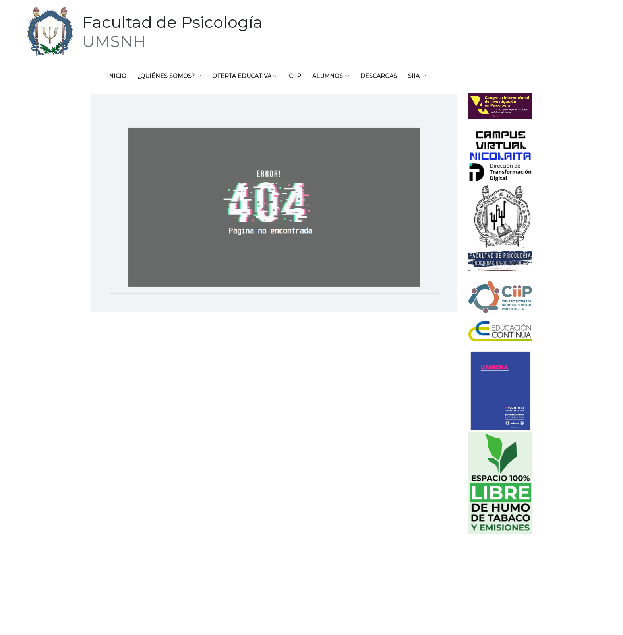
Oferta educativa (241, 76)
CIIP (295, 76)
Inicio (116, 76)
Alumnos (327, 76)
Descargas (378, 76)
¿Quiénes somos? (166, 76)
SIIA (414, 76)
